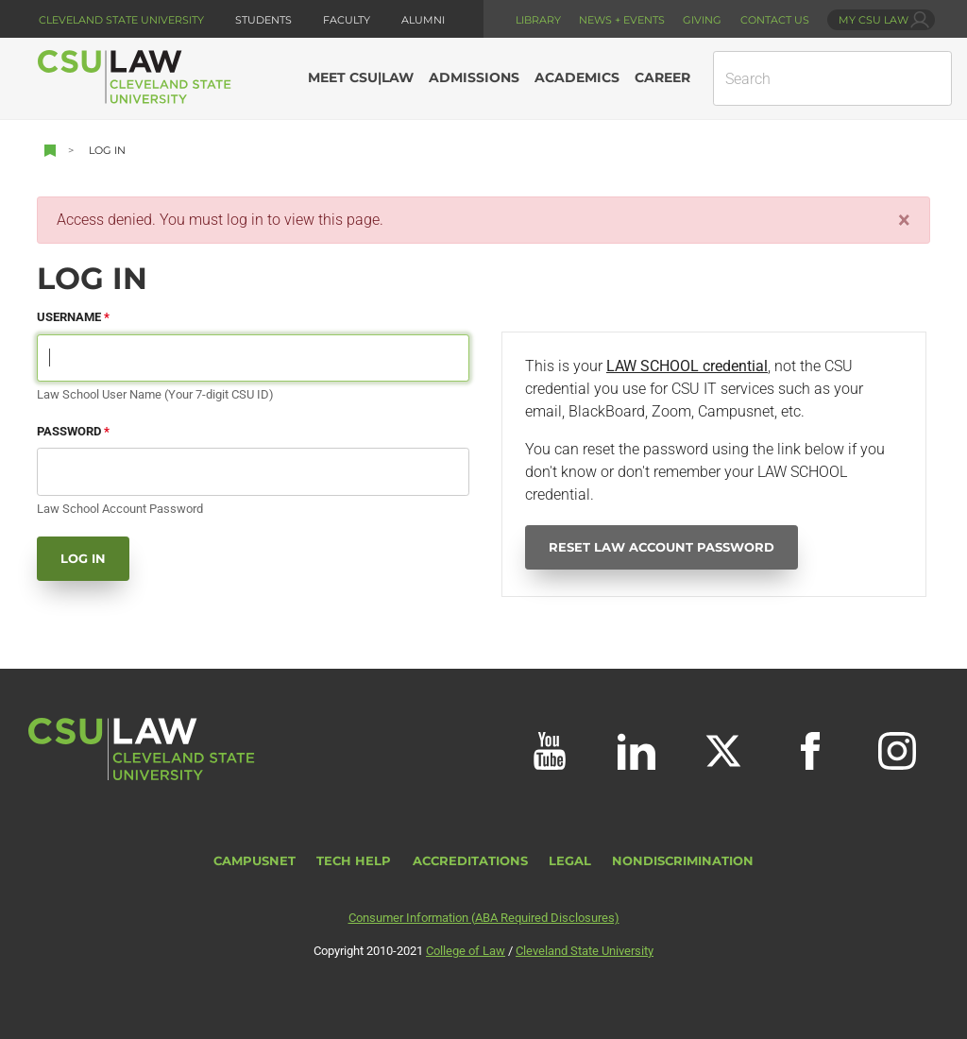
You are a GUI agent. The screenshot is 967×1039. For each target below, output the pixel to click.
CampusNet (254, 861)
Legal (570, 861)
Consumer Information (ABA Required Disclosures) (483, 918)
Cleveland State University (121, 19)
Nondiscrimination (683, 861)
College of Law (465, 951)
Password (69, 431)
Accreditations (470, 861)
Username (69, 317)
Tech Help (353, 861)
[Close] (904, 220)
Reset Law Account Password (661, 547)
